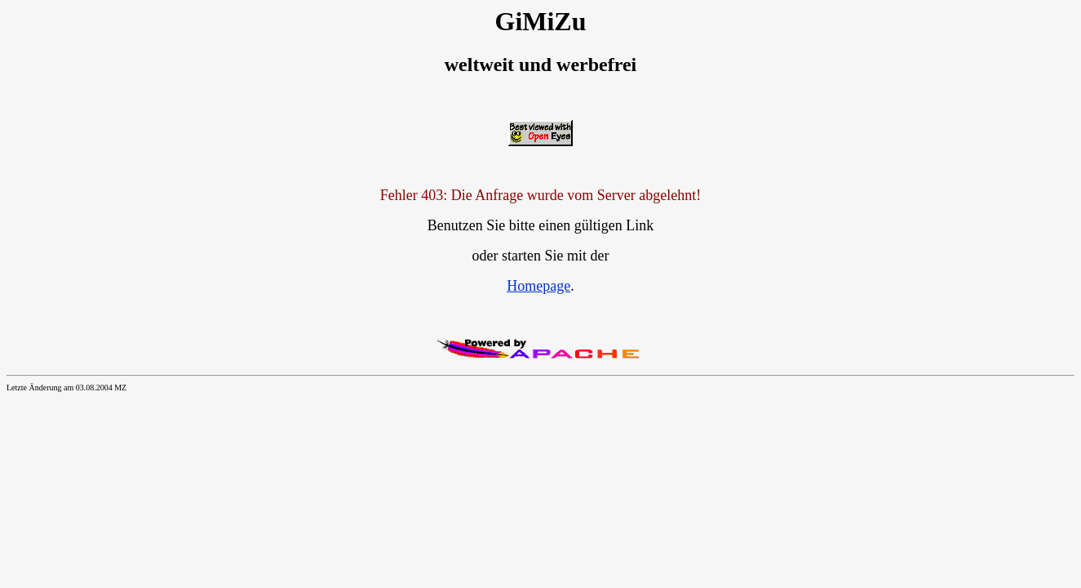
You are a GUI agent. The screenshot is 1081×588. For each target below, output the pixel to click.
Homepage (538, 286)
